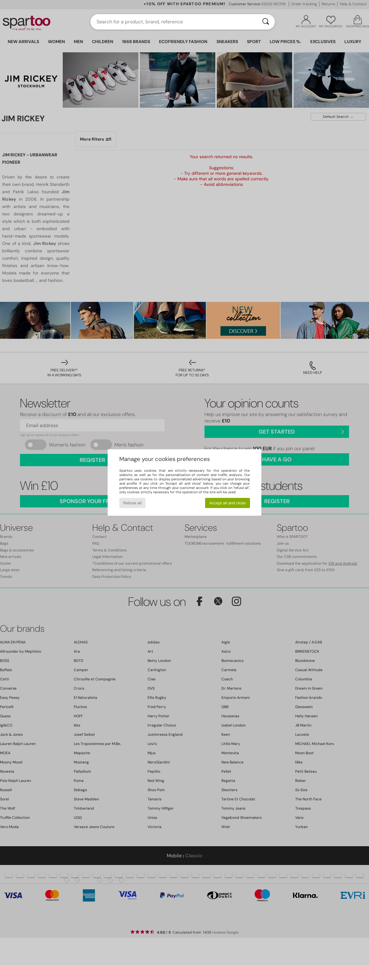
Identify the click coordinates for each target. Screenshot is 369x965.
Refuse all (132, 503)
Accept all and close (227, 503)
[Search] (266, 22)
